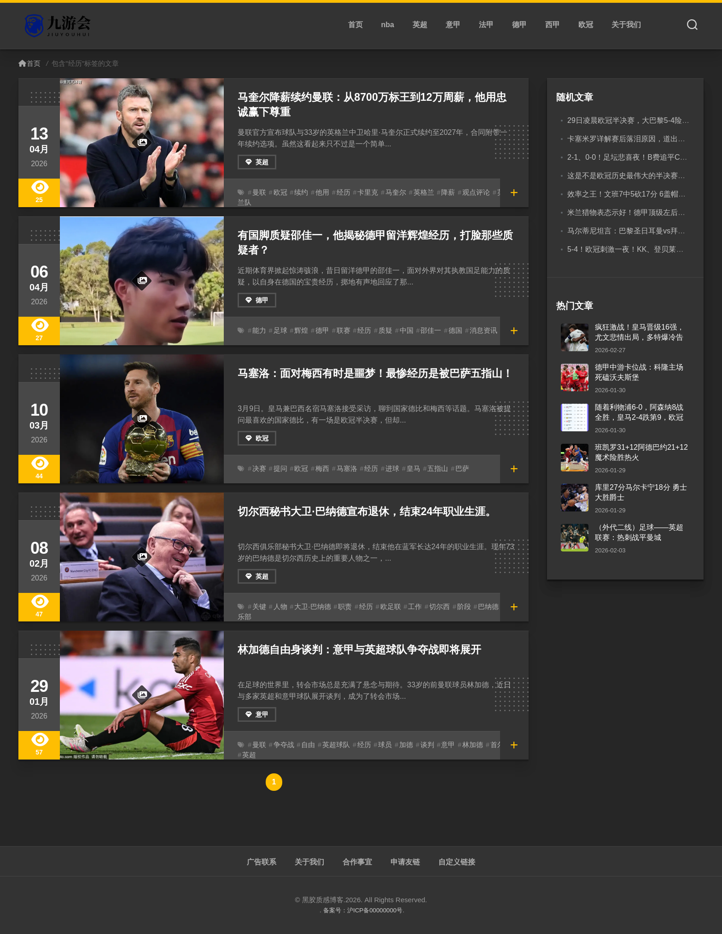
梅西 (319, 468)
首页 (355, 25)
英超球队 (332, 744)
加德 (398, 744)
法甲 (486, 25)
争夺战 (282, 744)
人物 (279, 606)
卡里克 (362, 192)
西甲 (552, 25)
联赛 (339, 330)
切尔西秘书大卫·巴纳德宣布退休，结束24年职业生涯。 (361, 510)
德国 (446, 330)
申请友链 (405, 862)
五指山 (429, 468)
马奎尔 (389, 192)
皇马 (406, 468)
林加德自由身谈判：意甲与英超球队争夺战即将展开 (354, 649)
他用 (319, 192)
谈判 (419, 744)
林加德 (462, 744)
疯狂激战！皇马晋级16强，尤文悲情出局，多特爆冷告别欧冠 (639, 337)
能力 (258, 330)
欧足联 (383, 606)
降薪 (438, 192)
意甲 (453, 25)
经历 (339, 192)
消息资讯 (473, 330)
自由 (305, 744)
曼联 (258, 192)
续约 (298, 192)
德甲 (519, 25)
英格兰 (415, 192)
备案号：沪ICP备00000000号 (363, 910)
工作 (407, 606)
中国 (399, 330)
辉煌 (298, 330)
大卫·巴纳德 (309, 606)
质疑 (379, 330)
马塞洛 (342, 468)
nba (387, 25)
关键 (258, 606)
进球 (385, 468)
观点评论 (465, 192)
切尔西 (430, 606)
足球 (279, 330)
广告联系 (261, 862)
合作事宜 (357, 862)
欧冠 (585, 25)
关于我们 (626, 25)
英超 (420, 25)
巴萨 (452, 468)
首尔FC (490, 744)
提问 (279, 468)
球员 (378, 744)
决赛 (258, 468)
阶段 (453, 606)
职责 (340, 606)
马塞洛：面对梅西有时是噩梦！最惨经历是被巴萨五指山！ (369, 372)
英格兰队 (499, 192)
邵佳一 (422, 330)
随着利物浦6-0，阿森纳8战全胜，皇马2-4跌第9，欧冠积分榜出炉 (639, 417)
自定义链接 (456, 862)
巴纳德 (477, 606)
